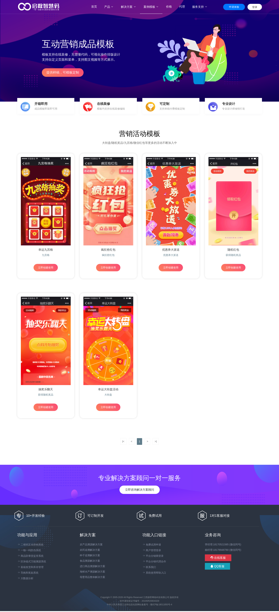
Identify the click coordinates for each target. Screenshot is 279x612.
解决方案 (128, 6)
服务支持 (199, 6)
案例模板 (151, 6)
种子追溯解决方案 (90, 555)
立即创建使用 (45, 267)
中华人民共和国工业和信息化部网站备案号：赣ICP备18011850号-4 (139, 604)
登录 (254, 7)
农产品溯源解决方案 (91, 544)
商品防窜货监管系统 (30, 555)
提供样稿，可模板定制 (62, 72)
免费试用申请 (151, 544)
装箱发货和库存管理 (30, 567)
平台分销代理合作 (154, 561)
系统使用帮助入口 (154, 572)
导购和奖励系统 (28, 572)
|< (123, 441)
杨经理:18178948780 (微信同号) (223, 549)
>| (156, 441)
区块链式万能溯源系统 (31, 561)
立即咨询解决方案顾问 (139, 489)
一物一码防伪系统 (29, 550)
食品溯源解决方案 (90, 560)
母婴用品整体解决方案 (92, 577)
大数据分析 (25, 578)
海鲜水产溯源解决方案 (92, 571)
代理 (182, 6)
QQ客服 (217, 566)
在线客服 (218, 557)
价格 (169, 6)
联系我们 (149, 567)
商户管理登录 (151, 550)
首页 (96, 6)
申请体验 (234, 6)
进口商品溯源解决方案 (92, 566)
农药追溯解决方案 (90, 549)
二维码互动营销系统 (30, 544)
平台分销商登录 (153, 555)
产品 (109, 6)
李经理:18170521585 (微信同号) (223, 544)
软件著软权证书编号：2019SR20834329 (139, 601)
